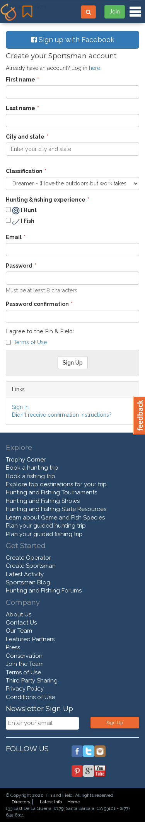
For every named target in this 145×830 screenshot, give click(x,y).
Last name (20, 108)
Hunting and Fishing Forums (44, 590)
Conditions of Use (30, 697)
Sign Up (114, 722)
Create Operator (28, 557)
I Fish (20, 222)
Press (13, 647)
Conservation (24, 655)
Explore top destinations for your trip (56, 484)
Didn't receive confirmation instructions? (62, 415)
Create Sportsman (31, 565)
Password (19, 266)
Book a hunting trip (32, 467)
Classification (24, 171)
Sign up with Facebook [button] (72, 40)
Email (14, 237)
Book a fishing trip (30, 476)
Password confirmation (37, 304)
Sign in (20, 407)
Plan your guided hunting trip (46, 525)
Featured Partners (30, 639)
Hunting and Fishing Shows (43, 500)
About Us (18, 614)
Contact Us (21, 622)
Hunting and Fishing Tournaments (51, 492)
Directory (21, 802)
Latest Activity (25, 574)
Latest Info (51, 802)
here (94, 68)
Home (73, 802)
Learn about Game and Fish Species (55, 517)
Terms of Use (30, 342)
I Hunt (21, 210)
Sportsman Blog (28, 582)
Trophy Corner (26, 459)
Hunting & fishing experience (45, 200)
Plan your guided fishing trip (44, 534)
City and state (25, 137)
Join (114, 11)
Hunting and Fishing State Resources (56, 509)
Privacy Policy (25, 688)
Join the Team (25, 663)
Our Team (19, 630)
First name (20, 79)
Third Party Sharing (32, 680)
